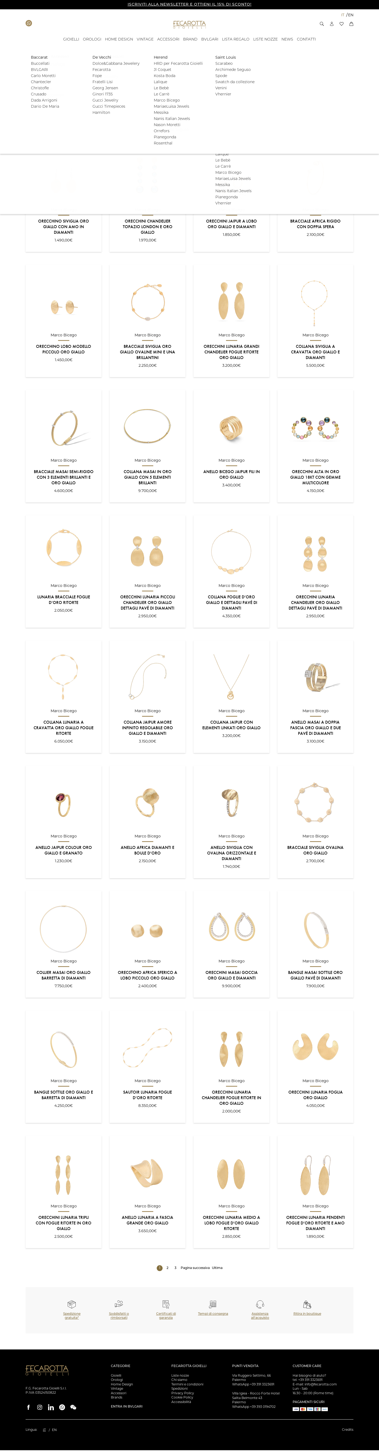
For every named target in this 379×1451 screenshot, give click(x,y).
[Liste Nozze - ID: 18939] (265, 39)
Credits (347, 1430)
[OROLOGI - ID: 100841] (92, 39)
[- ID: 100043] (287, 39)
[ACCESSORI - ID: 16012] (168, 39)
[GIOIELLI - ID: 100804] (71, 39)
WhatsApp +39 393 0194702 (254, 1407)
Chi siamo (179, 1381)
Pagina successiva (195, 1269)
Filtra (337, 97)
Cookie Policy (182, 1398)
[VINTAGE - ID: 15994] (145, 39)
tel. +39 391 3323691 (307, 1381)
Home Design (122, 1385)
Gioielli (116, 1376)
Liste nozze (180, 1376)
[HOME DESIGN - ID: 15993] (119, 39)
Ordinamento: (37, 130)
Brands (116, 1398)
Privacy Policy (182, 1394)
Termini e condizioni (187, 1385)
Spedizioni (179, 1389)
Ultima (217, 1269)
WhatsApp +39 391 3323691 (253, 1385)
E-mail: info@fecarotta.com (315, 1385)
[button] (322, 24)
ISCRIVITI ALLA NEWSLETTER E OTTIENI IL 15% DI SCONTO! (190, 5)
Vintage (117, 1389)
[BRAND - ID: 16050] (190, 39)
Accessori (118, 1394)
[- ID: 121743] (235, 39)
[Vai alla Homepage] (189, 24)
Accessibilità (181, 1403)
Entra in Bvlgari (127, 1407)
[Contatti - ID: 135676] (306, 39)
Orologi (117, 1381)
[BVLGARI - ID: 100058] (209, 39)
